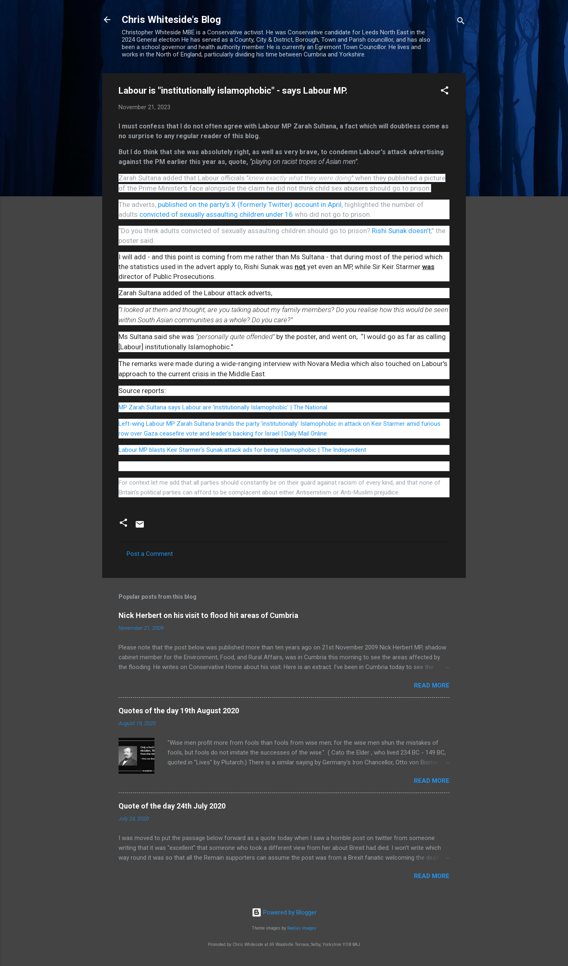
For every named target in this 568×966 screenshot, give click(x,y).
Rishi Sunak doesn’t (401, 231)
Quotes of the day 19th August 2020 (179, 710)
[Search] (461, 22)
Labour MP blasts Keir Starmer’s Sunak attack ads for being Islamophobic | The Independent (242, 450)
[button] (444, 91)
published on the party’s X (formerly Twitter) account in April (250, 204)
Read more (431, 685)
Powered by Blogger (284, 912)
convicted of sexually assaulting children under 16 (216, 214)
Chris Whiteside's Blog (171, 19)
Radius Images (301, 928)
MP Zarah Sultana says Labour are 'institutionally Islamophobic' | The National (223, 407)
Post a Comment (150, 553)
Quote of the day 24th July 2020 (172, 806)
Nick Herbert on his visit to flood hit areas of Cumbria (208, 615)
